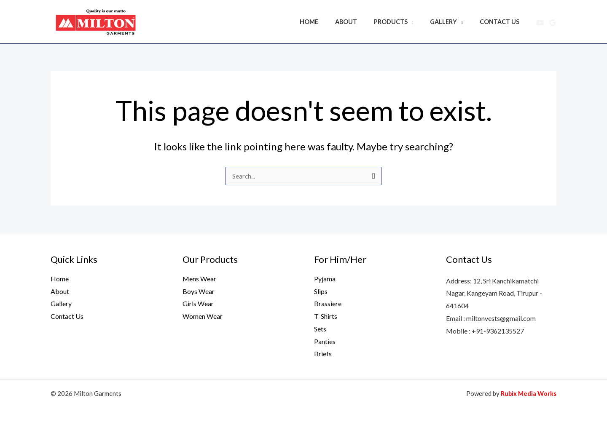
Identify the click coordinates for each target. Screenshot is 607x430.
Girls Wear (198, 303)
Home (330, 21)
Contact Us (502, 21)
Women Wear (203, 316)
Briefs (323, 354)
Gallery (450, 21)
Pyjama (325, 279)
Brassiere (327, 303)
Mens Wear (199, 279)
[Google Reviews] (552, 23)
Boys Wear (199, 291)
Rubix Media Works (528, 393)
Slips (321, 291)
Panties (325, 341)
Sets (320, 329)
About (362, 21)
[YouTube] (540, 23)
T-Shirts (325, 316)
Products (402, 21)
